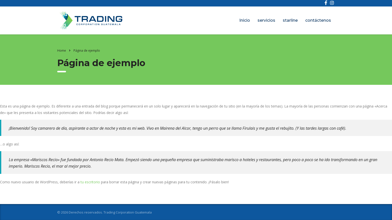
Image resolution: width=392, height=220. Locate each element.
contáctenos (318, 20)
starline (290, 20)
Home (61, 50)
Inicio (244, 20)
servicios (266, 20)
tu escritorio (90, 182)
